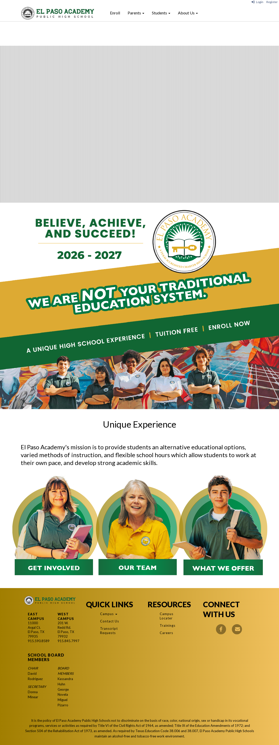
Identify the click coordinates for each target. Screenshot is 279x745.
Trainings (167, 625)
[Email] (237, 628)
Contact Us (109, 621)
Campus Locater (166, 616)
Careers (166, 633)
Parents (136, 12)
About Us (188, 12)
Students (161, 12)
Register (272, 2)
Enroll (115, 12)
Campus (108, 614)
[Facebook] (221, 628)
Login (257, 2)
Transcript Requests (109, 630)
